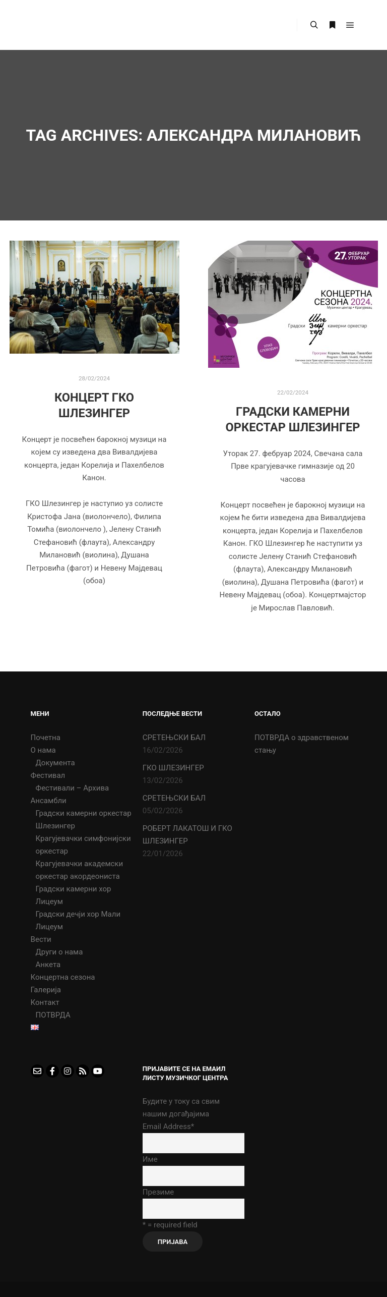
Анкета (48, 964)
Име (150, 1159)
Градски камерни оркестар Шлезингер (84, 819)
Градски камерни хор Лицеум (73, 895)
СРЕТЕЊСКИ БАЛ (174, 737)
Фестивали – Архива (72, 788)
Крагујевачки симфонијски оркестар (83, 845)
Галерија (46, 989)
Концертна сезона (63, 977)
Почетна (45, 737)
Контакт (45, 1002)
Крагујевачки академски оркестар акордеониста (79, 870)
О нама (43, 750)
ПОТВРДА (53, 1015)
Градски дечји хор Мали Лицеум (78, 920)
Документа (55, 762)
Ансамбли (49, 800)
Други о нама (59, 951)
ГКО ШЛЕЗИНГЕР (173, 767)
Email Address (168, 1126)
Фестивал (48, 775)
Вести (41, 939)
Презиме (158, 1192)
